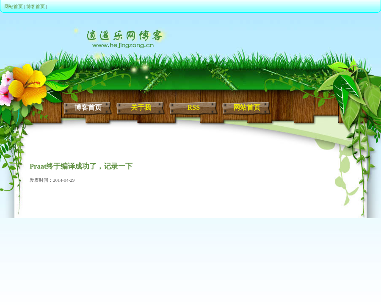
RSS (194, 107)
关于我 (141, 107)
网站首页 (13, 6)
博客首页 (35, 6)
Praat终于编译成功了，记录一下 (81, 166)
